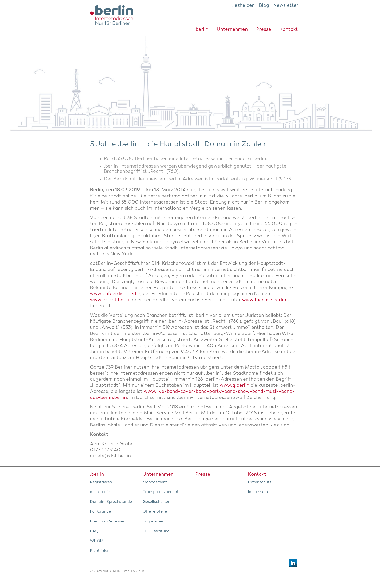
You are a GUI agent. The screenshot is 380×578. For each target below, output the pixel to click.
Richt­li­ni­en (100, 551)
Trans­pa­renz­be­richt (161, 492)
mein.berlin (100, 492)
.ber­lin (201, 29)
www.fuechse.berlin (264, 300)
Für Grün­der (101, 511)
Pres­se (263, 29)
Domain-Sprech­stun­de (111, 502)
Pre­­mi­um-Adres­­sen (107, 521)
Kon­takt (289, 29)
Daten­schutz (260, 482)
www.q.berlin (234, 385)
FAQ (94, 531)
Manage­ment (155, 482)
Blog (264, 5)
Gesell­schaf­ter (156, 502)
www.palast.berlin (110, 300)
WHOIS (97, 541)
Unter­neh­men (232, 29)
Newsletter (285, 5)
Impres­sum (258, 492)
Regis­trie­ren (101, 482)
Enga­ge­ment (154, 521)
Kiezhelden (242, 5)
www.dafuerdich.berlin (115, 294)
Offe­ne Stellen (156, 511)
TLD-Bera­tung (156, 531)
